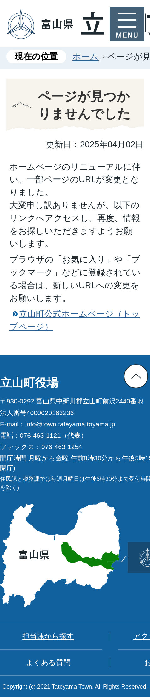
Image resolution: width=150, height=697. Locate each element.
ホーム (85, 56)
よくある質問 (48, 662)
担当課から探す (48, 636)
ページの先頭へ (136, 376)
